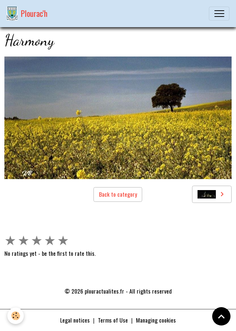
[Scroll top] (221, 316)
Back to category (118, 194)
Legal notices (75, 320)
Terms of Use (113, 320)
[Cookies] (15, 316)
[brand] (27, 14)
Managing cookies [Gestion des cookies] (156, 320)
